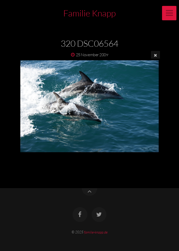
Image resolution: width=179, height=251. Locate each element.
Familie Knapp (89, 13)
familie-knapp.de (96, 232)
